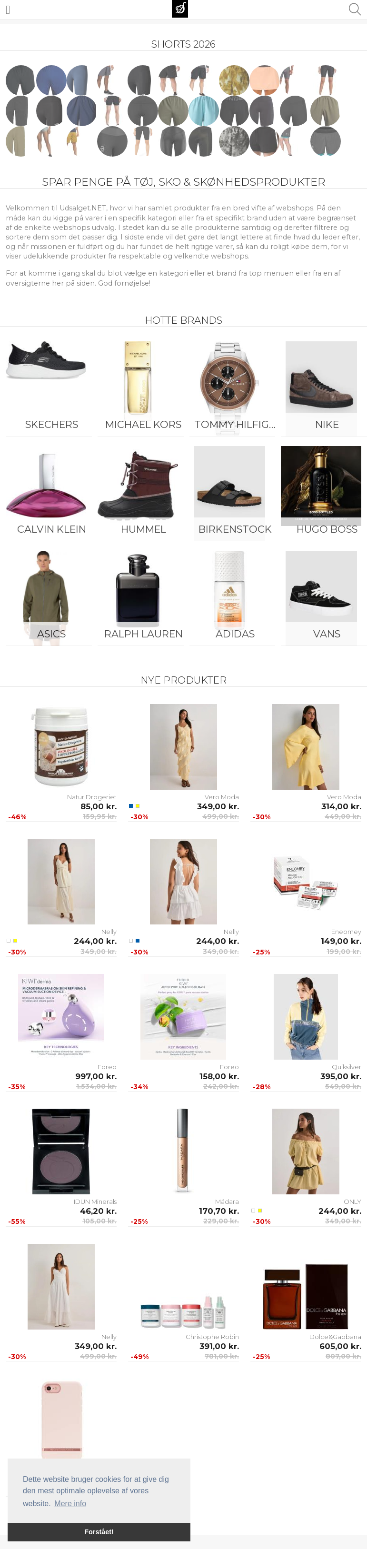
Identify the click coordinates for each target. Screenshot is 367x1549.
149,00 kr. (341, 941)
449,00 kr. (343, 816)
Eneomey (346, 931)
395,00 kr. (340, 1076)
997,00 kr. (96, 1076)
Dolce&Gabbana (335, 1336)
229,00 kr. (221, 1221)
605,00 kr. (340, 1346)
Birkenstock (235, 529)
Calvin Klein (51, 529)
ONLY (352, 1201)
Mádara (227, 1201)
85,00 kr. (98, 806)
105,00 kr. (99, 1221)
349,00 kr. (218, 806)
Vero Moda (222, 797)
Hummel (143, 529)
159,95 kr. (100, 816)
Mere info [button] (70, 1503)
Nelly (109, 931)
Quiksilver (346, 1067)
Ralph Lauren (143, 634)
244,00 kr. (95, 941)
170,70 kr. (219, 1211)
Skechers (51, 424)
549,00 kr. (343, 1086)
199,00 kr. (344, 951)
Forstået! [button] (99, 1532)
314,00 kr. (341, 806)
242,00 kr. (221, 1086)
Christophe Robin (212, 1336)
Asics (51, 634)
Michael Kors (143, 424)
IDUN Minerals (95, 1201)
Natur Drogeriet (92, 797)
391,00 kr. (219, 1346)
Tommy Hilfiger (237, 424)
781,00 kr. (222, 1356)
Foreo (107, 1067)
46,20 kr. (98, 1211)
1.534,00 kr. (96, 1086)
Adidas (235, 634)
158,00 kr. (219, 1076)
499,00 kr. (220, 816)
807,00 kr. (343, 1356)
